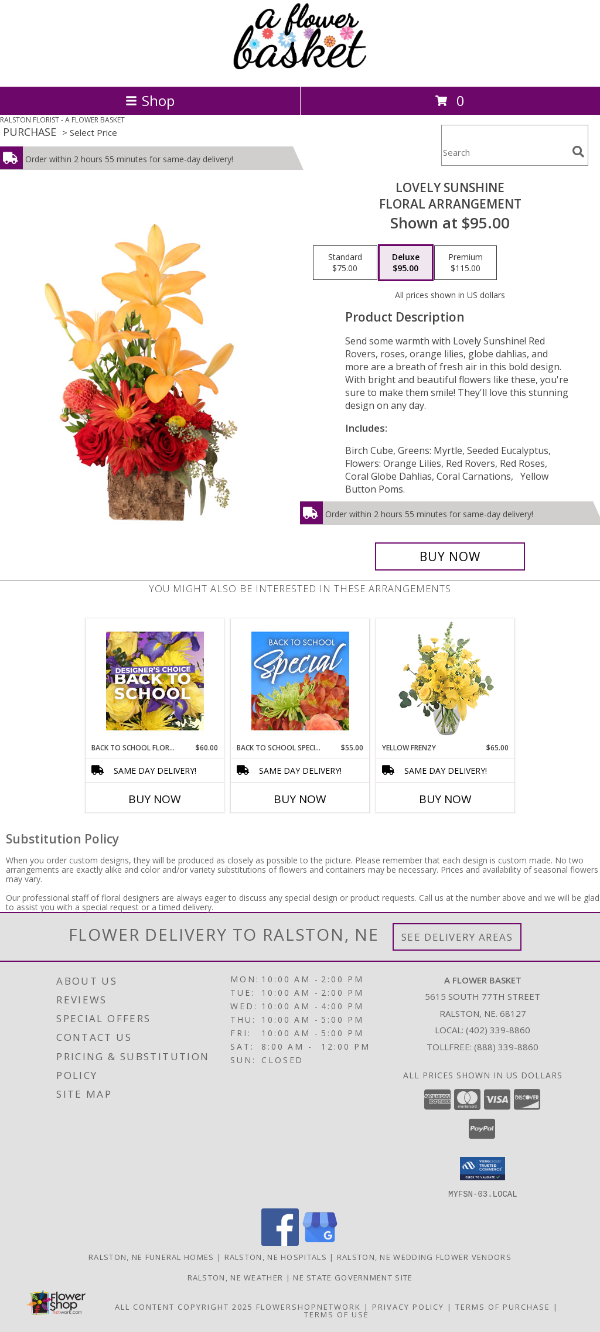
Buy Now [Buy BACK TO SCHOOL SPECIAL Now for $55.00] (300, 799)
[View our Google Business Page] (320, 1242)
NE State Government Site (352, 1277)
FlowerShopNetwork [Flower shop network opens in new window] (308, 1306)
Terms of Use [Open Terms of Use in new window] (336, 1314)
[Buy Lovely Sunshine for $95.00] (450, 556)
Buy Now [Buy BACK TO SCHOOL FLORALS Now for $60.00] (154, 799)
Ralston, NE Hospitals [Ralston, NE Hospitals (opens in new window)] (275, 1256)
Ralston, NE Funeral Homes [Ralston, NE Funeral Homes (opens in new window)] (151, 1256)
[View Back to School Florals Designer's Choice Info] (155, 680)
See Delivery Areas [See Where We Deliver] (457, 937)
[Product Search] (504, 152)
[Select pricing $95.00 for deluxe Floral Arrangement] (406, 263)
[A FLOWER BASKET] (300, 69)
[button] (482, 1168)
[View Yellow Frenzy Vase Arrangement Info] (446, 680)
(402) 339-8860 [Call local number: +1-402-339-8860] (498, 1030)
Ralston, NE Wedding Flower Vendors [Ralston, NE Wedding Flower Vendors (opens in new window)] (424, 1256)
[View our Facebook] (280, 1242)
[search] (578, 151)
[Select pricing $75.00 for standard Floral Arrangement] (345, 263)
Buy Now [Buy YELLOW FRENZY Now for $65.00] (445, 799)
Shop (150, 100)
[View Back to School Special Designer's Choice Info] (300, 680)
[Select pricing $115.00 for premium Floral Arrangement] (465, 263)
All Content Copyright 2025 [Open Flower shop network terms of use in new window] (184, 1306)
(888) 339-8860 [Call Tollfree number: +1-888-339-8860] (506, 1047)
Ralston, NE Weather (236, 1277)
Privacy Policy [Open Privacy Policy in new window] (408, 1306)
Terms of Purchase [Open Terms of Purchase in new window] (502, 1306)
